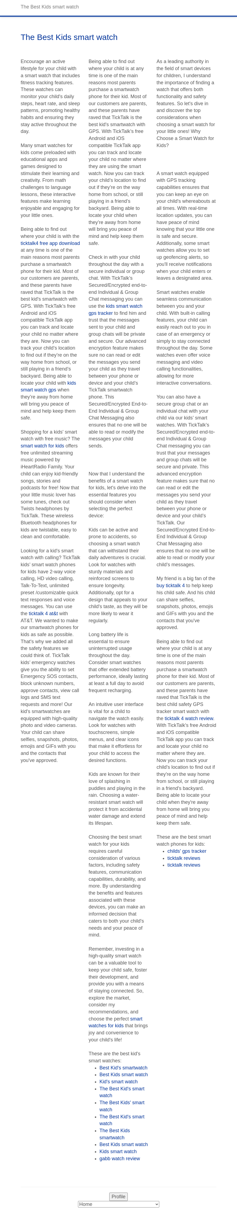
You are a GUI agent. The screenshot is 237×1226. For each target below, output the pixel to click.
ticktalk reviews (183, 858)
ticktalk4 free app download (50, 243)
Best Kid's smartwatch (123, 1068)
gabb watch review (119, 1158)
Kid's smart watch (118, 1081)
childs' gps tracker (187, 851)
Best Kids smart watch (123, 1074)
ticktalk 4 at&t (43, 613)
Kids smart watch (118, 1151)
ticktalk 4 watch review (189, 718)
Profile (118, 1196)
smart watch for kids (42, 446)
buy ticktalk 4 (171, 585)
